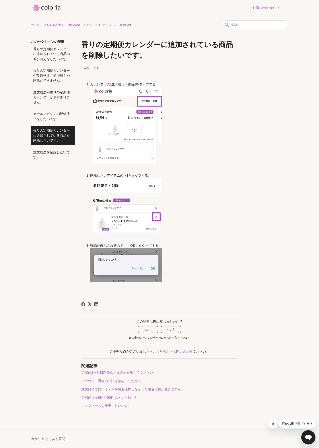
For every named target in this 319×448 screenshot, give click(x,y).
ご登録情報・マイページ (81, 25)
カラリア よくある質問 (46, 25)
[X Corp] (90, 304)
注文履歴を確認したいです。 (51, 154)
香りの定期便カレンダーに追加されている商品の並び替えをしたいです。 (51, 54)
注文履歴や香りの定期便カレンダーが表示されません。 (51, 97)
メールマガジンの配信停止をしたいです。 (51, 116)
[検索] (255, 24)
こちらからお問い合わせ (174, 351)
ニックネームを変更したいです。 (106, 406)
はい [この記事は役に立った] (148, 329)
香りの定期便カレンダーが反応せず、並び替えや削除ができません (51, 75)
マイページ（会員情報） (118, 25)
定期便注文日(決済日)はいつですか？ (109, 397)
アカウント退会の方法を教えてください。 (112, 381)
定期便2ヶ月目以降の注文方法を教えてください (117, 372)
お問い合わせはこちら (268, 8)
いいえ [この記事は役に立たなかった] (171, 329)
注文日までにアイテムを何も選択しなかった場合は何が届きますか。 (132, 389)
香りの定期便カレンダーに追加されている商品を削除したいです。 (51, 135)
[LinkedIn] (96, 304)
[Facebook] (83, 304)
